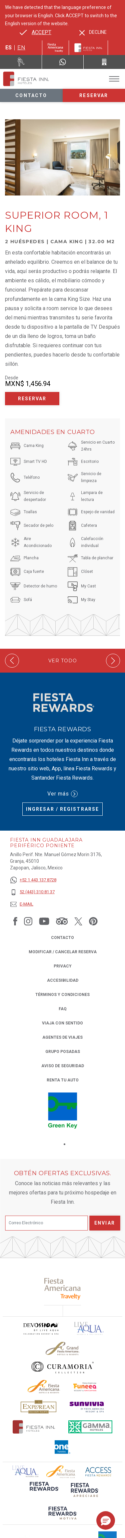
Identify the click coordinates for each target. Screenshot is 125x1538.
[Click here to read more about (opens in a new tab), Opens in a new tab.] (62, 1289)
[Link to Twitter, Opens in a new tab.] (78, 921)
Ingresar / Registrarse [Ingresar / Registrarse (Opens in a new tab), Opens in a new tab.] (62, 809)
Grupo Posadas (62, 1051)
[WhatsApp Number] (62, 62)
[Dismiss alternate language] (93, 32)
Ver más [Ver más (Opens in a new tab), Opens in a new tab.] (62, 794)
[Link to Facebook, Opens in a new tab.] (15, 921)
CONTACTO (62, 937)
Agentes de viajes (62, 1037)
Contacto (31, 95)
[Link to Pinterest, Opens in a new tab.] (93, 921)
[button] (105, 1520)
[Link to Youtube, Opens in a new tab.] (44, 921)
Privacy (63, 965)
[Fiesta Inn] (88, 47)
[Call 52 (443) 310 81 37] (104, 62)
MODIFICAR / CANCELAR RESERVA (63, 952)
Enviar (104, 1223)
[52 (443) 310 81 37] (33, 892)
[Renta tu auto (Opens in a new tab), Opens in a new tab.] (21, 62)
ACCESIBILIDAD (62, 980)
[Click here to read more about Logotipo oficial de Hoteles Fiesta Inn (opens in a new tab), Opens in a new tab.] (34, 1427)
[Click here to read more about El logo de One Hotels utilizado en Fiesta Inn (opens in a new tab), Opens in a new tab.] (63, 1447)
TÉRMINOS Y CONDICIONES (62, 994)
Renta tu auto (63, 1079)
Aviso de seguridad (62, 1066)
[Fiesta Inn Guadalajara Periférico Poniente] (26, 78)
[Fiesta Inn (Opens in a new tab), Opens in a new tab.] (55, 47)
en (21, 47)
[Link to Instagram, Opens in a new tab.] (28, 921)
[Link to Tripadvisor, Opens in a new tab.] (62, 921)
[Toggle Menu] (114, 79)
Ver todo (62, 661)
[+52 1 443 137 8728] (33, 880)
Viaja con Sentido (62, 1023)
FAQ (63, 1009)
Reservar (93, 95)
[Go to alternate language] (35, 32)
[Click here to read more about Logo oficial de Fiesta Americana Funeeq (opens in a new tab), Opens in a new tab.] (85, 1387)
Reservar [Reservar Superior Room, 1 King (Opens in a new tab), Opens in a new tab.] (32, 398)
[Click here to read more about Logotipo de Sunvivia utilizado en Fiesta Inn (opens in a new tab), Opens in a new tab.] (87, 1407)
